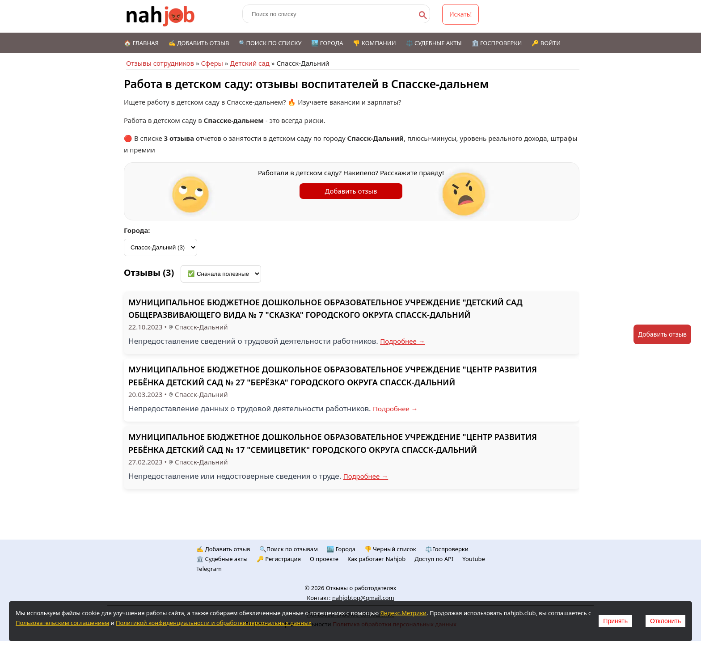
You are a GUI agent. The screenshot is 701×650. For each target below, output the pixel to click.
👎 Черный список (390, 549)
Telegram (209, 569)
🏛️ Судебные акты (222, 559)
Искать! (460, 14)
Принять (615, 621)
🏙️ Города (327, 43)
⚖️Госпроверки (447, 549)
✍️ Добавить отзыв (199, 43)
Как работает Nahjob (376, 559)
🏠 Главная (141, 43)
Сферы (212, 63)
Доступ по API (433, 559)
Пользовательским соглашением (62, 623)
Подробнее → (402, 341)
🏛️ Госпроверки (497, 43)
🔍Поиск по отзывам (288, 549)
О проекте (324, 559)
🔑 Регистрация (279, 559)
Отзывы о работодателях (361, 588)
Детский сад (250, 63)
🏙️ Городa (341, 549)
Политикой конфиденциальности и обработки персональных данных (214, 623)
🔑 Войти (546, 43)
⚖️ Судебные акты (434, 43)
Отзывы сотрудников (160, 63)
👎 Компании (374, 43)
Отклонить (665, 621)
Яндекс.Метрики (403, 613)
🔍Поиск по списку (270, 43)
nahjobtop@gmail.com (363, 598)
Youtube (473, 559)
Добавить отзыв (351, 190)
